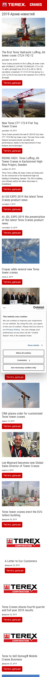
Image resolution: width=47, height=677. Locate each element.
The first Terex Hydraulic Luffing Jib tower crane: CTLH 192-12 (23, 53)
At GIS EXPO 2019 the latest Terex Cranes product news (22, 198)
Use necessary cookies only (23, 368)
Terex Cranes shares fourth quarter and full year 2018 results (23, 608)
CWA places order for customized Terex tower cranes (22, 415)
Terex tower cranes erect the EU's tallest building (22, 513)
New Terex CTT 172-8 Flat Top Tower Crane (20, 124)
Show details (33, 345)
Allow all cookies (23, 353)
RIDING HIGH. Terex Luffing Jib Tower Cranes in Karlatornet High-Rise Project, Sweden (22, 161)
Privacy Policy (13, 329)
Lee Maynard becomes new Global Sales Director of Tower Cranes (22, 464)
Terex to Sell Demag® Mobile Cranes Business (19, 657)
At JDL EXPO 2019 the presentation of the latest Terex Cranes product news (23, 220)
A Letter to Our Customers (21, 561)
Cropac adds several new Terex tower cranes (20, 271)
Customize (23, 360)
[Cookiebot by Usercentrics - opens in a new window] (33, 307)
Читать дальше (13, 83)
